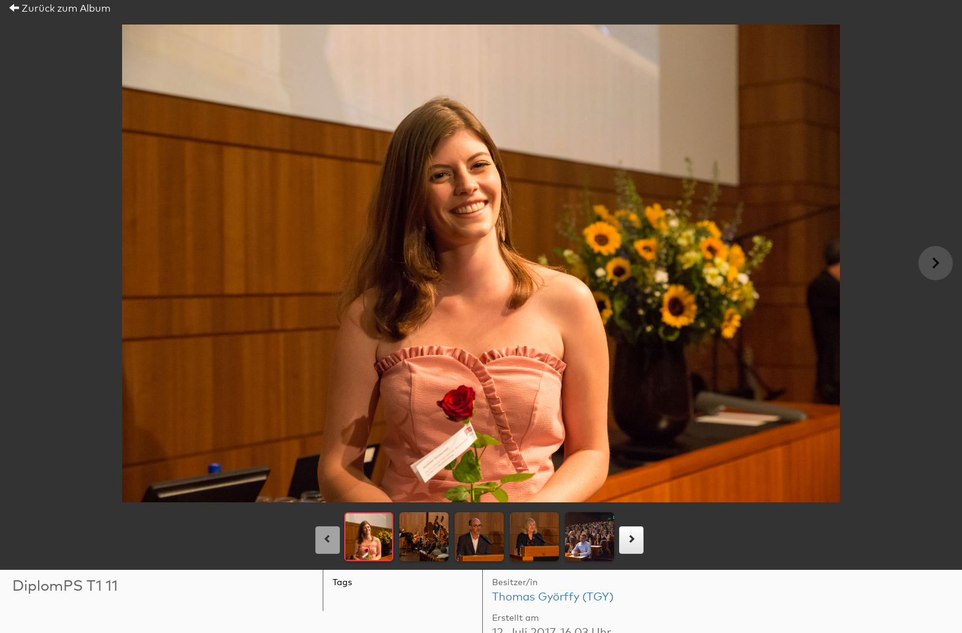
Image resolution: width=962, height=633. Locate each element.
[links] (327, 540)
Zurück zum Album (59, 8)
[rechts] (631, 540)
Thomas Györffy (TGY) (553, 597)
